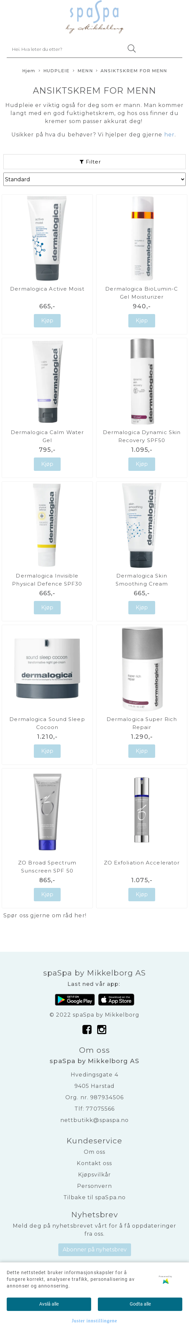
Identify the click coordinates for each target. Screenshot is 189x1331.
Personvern (94, 1186)
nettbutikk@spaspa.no (94, 1120)
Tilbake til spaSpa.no (94, 1197)
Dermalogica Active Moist (47, 289)
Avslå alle (49, 1304)
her (79, 915)
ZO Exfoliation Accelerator (142, 862)
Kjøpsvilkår (94, 1174)
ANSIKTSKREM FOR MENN (131, 71)
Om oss (95, 1152)
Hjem (28, 70)
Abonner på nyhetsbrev (95, 1249)
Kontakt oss (94, 1163)
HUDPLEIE (54, 71)
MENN (83, 71)
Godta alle (140, 1304)
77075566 (100, 1109)
